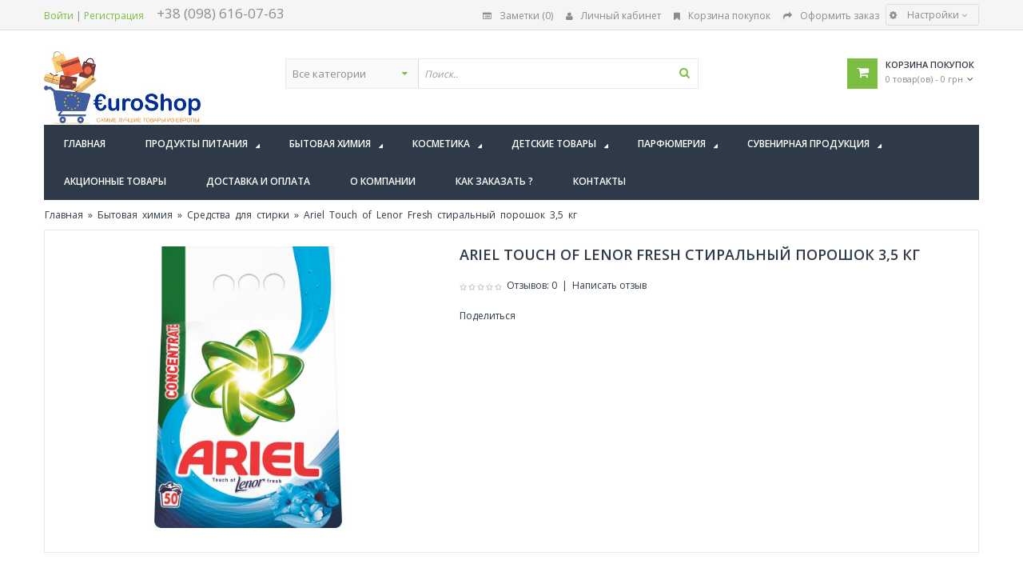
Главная (64, 215)
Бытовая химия (135, 215)
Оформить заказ (831, 15)
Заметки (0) (518, 15)
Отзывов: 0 (532, 285)
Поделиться (487, 315)
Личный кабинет (613, 15)
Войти (59, 15)
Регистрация (114, 15)
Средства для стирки (238, 215)
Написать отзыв (609, 285)
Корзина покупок (722, 15)
